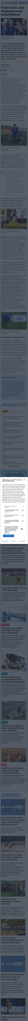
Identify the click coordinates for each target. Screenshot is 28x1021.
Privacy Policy (22, 541)
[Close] (25, 480)
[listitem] (14, 507)
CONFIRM (8, 535)
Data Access (14, 541)
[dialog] (14, 510)
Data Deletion (5, 541)
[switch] (22, 510)
